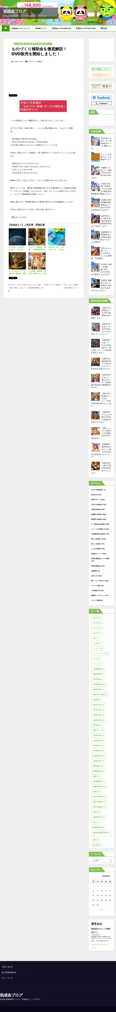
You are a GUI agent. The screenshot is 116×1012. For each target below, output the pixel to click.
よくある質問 (95, 549)
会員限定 (94, 571)
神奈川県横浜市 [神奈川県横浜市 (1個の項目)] (99, 807)
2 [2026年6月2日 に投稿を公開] (97, 886)
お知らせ (94, 576)
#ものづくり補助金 (35, 62)
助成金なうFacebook (61, 28)
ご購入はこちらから (18, 217)
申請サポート (95, 499)
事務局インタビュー (98, 595)
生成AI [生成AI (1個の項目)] (96, 792)
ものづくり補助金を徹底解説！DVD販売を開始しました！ (39, 51)
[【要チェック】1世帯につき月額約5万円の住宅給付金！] (95, 431)
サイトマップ (7, 978)
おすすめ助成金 (18, 43)
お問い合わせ (7, 967)
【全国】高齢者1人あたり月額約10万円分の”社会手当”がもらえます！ (101, 285)
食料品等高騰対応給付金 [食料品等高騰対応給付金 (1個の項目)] (101, 834)
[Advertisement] (43, 75)
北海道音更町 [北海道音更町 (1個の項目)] (98, 689)
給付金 (93, 495)
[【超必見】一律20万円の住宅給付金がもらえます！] (95, 466)
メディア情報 (95, 600)
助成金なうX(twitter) (86, 28)
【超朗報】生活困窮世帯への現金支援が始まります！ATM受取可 (101, 237)
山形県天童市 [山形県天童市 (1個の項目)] (98, 735)
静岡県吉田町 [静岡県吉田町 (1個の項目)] (98, 827)
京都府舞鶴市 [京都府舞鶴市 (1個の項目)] (98, 674)
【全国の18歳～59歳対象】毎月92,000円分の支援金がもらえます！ (101, 269)
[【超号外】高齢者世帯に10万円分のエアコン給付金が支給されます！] (95, 362)
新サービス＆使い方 (98, 581)
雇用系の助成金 (96, 519)
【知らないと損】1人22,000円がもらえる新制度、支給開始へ (101, 253)
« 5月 (100, 910)
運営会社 (104, 28)
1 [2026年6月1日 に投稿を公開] (93, 886)
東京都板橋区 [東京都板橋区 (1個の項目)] (98, 781)
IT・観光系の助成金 (98, 524)
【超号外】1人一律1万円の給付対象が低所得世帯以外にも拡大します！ (101, 221)
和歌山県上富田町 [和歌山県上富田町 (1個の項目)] (100, 694)
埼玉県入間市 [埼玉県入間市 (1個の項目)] (98, 705)
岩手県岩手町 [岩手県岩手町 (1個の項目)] (98, 751)
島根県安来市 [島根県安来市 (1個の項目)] (98, 756)
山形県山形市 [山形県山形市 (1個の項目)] (98, 740)
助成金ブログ (14, 11)
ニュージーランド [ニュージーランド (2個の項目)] (100, 654)
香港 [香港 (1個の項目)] (95, 840)
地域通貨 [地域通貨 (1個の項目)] (97, 700)
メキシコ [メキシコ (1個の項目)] (97, 664)
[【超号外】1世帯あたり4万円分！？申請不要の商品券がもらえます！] (95, 396)
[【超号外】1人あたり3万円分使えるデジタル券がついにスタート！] (95, 327)
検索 (93, 112)
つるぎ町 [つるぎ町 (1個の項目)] (97, 643)
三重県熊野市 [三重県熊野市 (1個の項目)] (98, 669)
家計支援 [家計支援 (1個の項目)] (97, 725)
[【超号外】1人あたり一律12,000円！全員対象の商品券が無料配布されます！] (95, 378)
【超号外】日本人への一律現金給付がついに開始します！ (101, 143)
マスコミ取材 (95, 585)
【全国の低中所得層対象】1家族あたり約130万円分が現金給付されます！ (101, 205)
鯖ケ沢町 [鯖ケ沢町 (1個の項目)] (97, 845)
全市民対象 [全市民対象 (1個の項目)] (98, 679)
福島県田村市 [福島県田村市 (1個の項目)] (98, 817)
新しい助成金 (95, 539)
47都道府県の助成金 (98, 534)
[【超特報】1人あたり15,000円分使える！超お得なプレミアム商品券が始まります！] (95, 343)
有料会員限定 (95, 566)
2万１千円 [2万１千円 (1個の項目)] (97, 628)
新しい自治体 (95, 544)
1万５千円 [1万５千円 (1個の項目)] (97, 623)
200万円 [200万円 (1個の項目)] (97, 633)
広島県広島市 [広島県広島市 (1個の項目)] (98, 761)
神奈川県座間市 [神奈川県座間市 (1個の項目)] (99, 802)
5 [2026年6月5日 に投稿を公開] (110, 886)
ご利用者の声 (95, 590)
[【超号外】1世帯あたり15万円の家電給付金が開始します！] (95, 311)
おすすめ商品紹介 (97, 490)
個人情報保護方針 (9, 972)
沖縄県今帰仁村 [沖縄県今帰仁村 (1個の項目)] (99, 786)
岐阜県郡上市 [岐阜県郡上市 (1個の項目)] (98, 746)
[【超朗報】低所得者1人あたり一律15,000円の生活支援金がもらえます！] (95, 447)
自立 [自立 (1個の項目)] (95, 822)
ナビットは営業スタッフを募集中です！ (106, 157)
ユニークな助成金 (97, 529)
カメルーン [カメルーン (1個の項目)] (98, 649)
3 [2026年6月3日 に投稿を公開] (101, 886)
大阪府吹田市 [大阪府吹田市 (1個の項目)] (98, 720)
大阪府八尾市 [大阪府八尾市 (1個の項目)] (98, 715)
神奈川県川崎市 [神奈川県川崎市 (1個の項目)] (99, 797)
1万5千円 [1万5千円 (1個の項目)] (97, 618)
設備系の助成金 (37, 43)
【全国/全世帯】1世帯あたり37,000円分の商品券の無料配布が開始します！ (101, 189)
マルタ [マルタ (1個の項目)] (96, 659)
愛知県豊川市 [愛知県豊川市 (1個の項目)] (98, 766)
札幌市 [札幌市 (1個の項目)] (96, 776)
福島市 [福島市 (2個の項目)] (96, 812)
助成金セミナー (41, 28)
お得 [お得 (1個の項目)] (95, 638)
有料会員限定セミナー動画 (100, 558)
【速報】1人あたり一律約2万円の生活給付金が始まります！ (101, 173)
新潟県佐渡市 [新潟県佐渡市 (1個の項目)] (98, 771)
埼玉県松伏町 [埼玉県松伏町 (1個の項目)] (98, 710)
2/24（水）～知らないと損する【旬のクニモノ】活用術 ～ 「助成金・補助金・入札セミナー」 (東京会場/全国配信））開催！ (25, 288)
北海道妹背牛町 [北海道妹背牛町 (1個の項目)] (99, 684)
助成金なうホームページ (21, 28)
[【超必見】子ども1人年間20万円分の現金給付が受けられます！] (95, 415)
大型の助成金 (27, 43)
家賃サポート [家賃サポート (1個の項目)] (98, 730)
